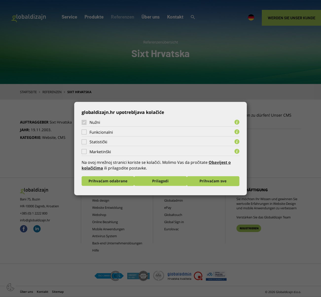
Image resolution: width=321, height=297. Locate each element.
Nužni (94, 122)
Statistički (98, 142)
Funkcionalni (101, 132)
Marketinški (100, 151)
